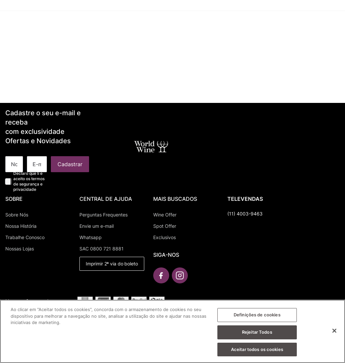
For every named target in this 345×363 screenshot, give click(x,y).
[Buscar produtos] (63, 26)
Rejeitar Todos (257, 334)
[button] (166, 25)
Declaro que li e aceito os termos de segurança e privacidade (29, 181)
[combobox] (115, 26)
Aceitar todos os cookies (257, 351)
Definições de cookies (257, 317)
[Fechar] (334, 333)
